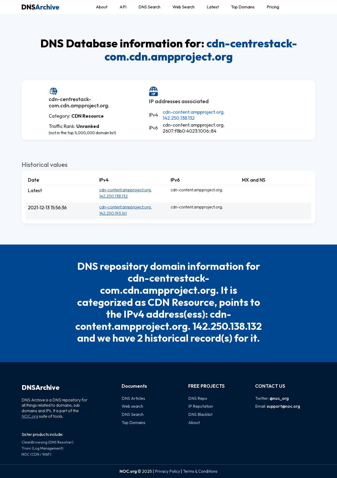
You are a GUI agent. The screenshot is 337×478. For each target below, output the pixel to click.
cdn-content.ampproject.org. (194, 112)
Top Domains (243, 6)
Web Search (183, 6)
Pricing (273, 6)
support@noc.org (283, 406)
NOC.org (30, 416)
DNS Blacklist (200, 414)
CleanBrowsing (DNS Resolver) (47, 442)
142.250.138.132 (179, 118)
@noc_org (279, 398)
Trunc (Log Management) (42, 448)
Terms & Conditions (200, 471)
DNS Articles (133, 398)
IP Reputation (200, 406)
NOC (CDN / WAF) (36, 454)
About (101, 6)
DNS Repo (197, 398)
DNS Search (149, 6)
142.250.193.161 (113, 213)
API (123, 6)
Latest (213, 6)
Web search (132, 406)
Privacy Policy (167, 471)
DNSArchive (41, 387)
